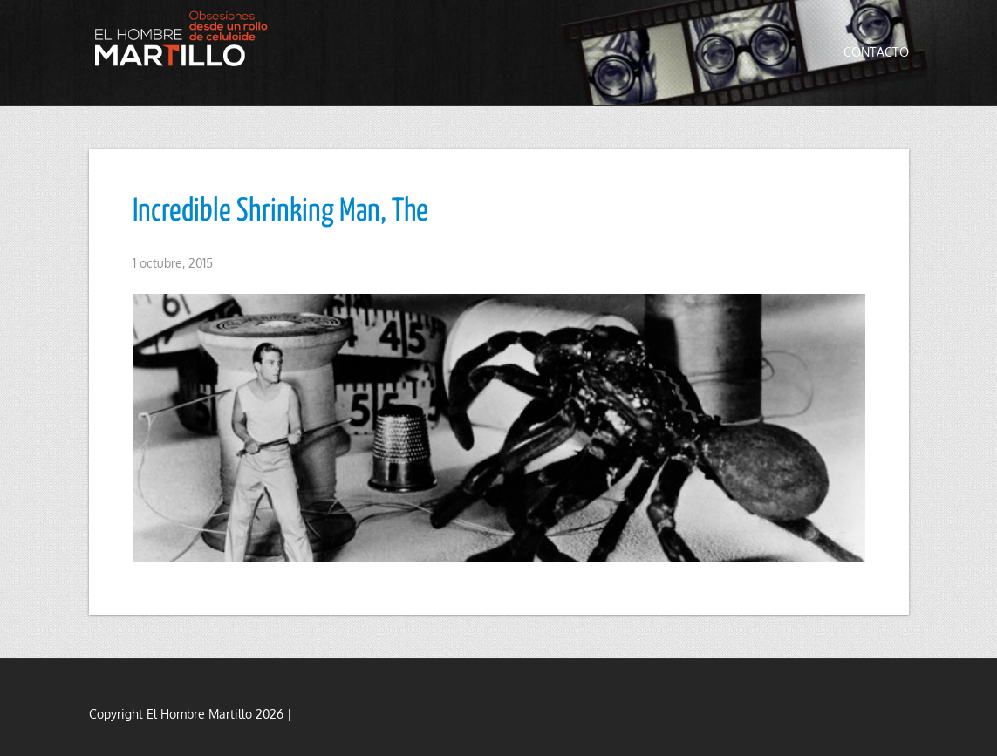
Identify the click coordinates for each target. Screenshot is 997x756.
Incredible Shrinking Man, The (280, 212)
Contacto (876, 51)
